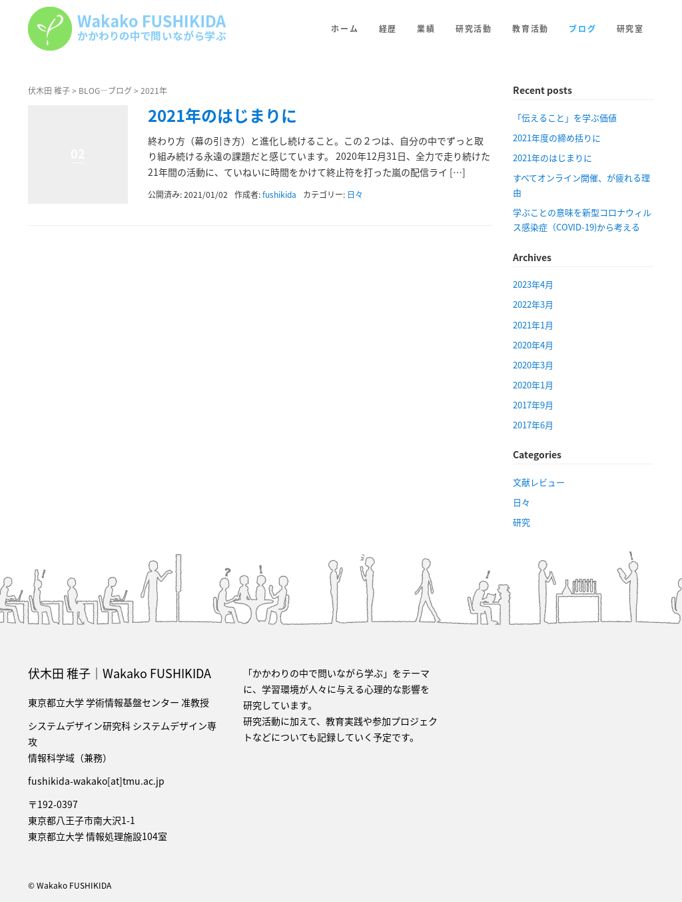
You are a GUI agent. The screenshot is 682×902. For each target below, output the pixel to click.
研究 (521, 522)
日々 (355, 195)
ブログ (582, 29)
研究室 (630, 29)
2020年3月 (533, 364)
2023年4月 (533, 284)
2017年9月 (533, 404)
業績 (426, 29)
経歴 (388, 29)
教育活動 (530, 29)
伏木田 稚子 (49, 91)
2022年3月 (533, 304)
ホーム (344, 29)
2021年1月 (533, 324)
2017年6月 (533, 424)
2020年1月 (533, 384)
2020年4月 (533, 344)
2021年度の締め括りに (557, 137)
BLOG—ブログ (105, 91)
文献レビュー (539, 482)
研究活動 (474, 29)
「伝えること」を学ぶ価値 (565, 117)
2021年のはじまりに (222, 115)
